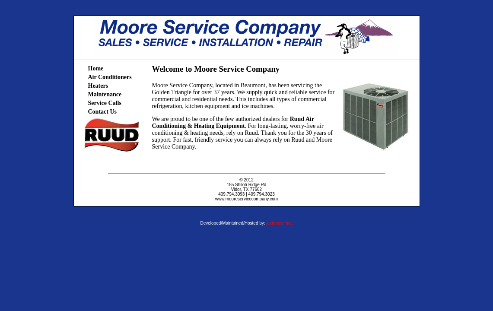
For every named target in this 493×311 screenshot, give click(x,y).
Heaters (98, 86)
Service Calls (104, 103)
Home (96, 68)
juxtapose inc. (279, 223)
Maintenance (105, 94)
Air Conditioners (110, 77)
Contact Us (102, 111)
